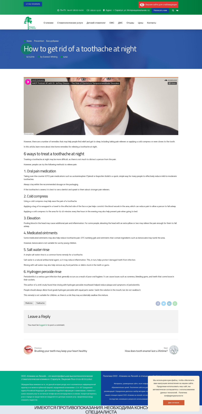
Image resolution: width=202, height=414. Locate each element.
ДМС (120, 23)
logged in (43, 325)
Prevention (39, 41)
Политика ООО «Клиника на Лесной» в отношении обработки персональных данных (143, 376)
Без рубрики (52, 41)
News (29, 41)
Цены (140, 23)
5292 (65, 57)
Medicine (29, 303)
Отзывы (130, 23)
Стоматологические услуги (70, 23)
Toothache (40, 303)
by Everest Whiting (48, 57)
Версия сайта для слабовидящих (158, 4)
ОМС (111, 23)
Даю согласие (173, 403)
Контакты (151, 23)
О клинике (48, 23)
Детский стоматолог (96, 23)
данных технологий (168, 393)
